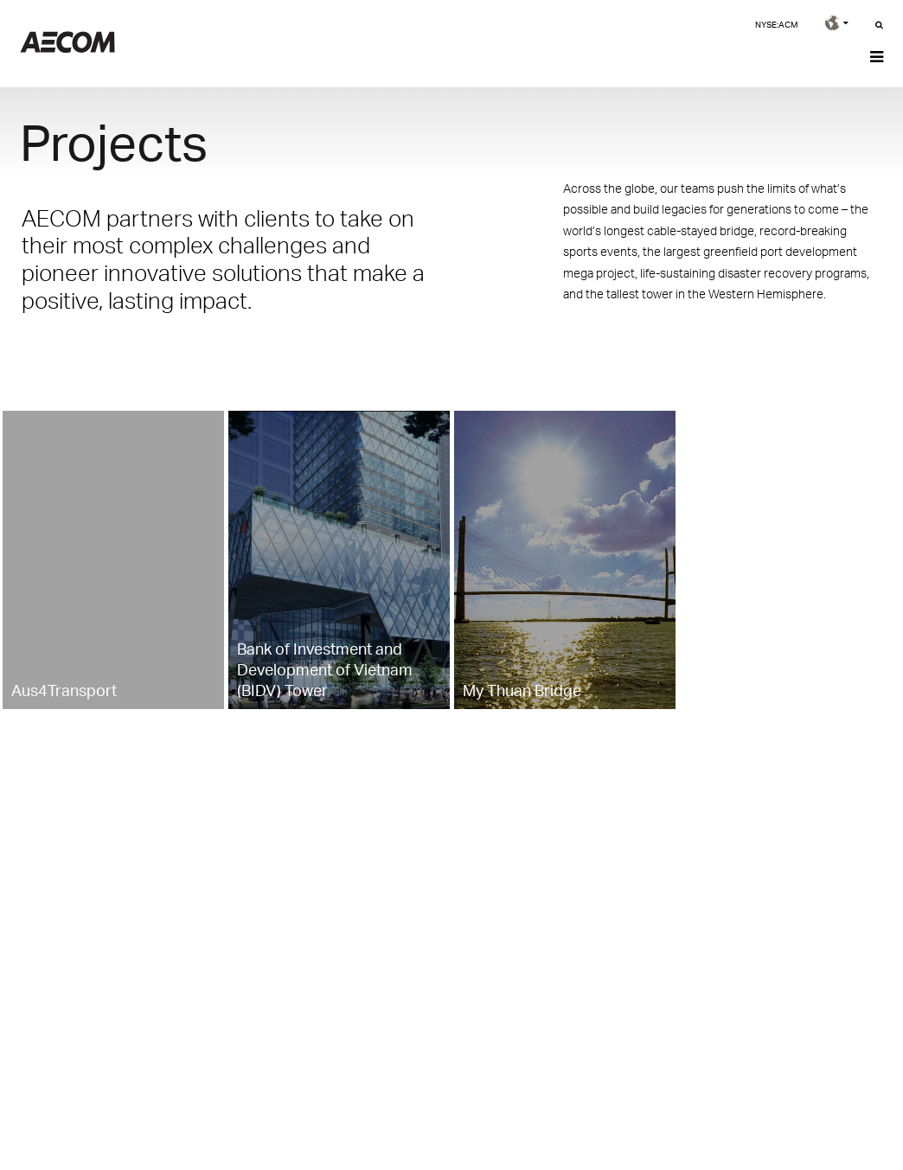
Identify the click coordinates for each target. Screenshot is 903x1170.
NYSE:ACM (776, 24)
